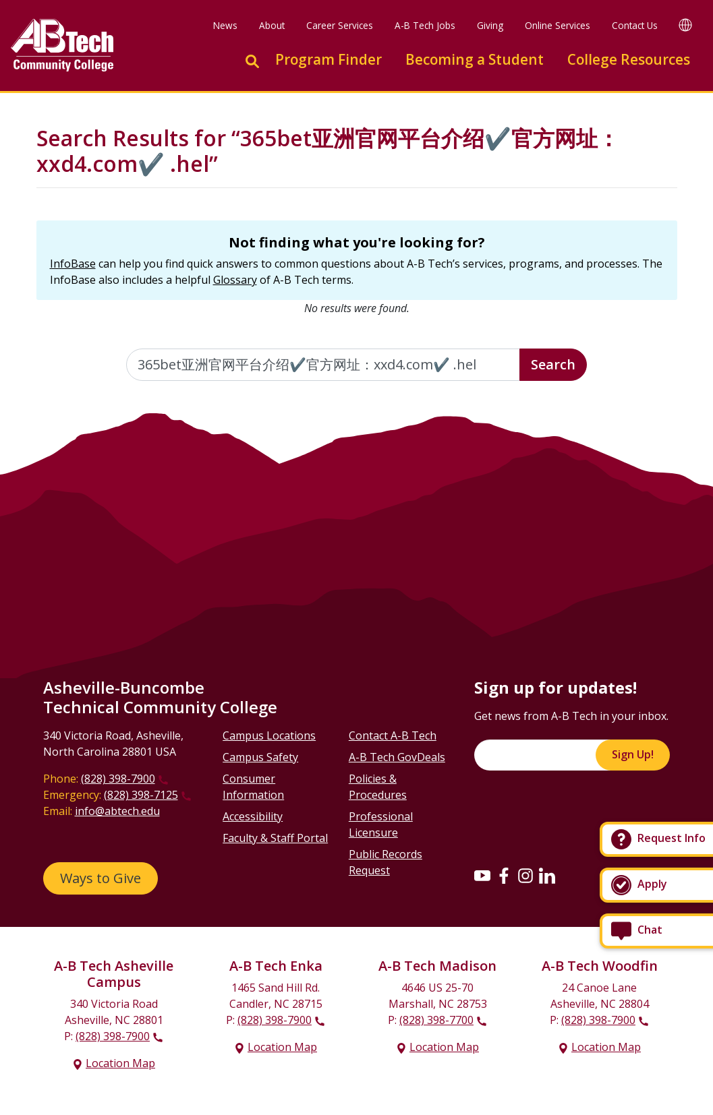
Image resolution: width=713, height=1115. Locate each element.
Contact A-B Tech (392, 735)
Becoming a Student (474, 59)
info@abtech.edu (117, 811)
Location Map (120, 1063)
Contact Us (635, 25)
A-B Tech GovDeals (397, 757)
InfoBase (73, 263)
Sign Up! (633, 754)
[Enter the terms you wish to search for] (323, 365)
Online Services (557, 25)
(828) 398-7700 (436, 1020)
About (272, 25)
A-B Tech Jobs (425, 25)
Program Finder (328, 59)
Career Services (339, 25)
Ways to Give (100, 878)
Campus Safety (260, 757)
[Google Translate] (685, 25)
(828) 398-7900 (118, 778)
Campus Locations (269, 735)
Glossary (235, 279)
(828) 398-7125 (141, 794)
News (225, 25)
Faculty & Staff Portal (275, 838)
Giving (490, 25)
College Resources (628, 59)
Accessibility (253, 816)
